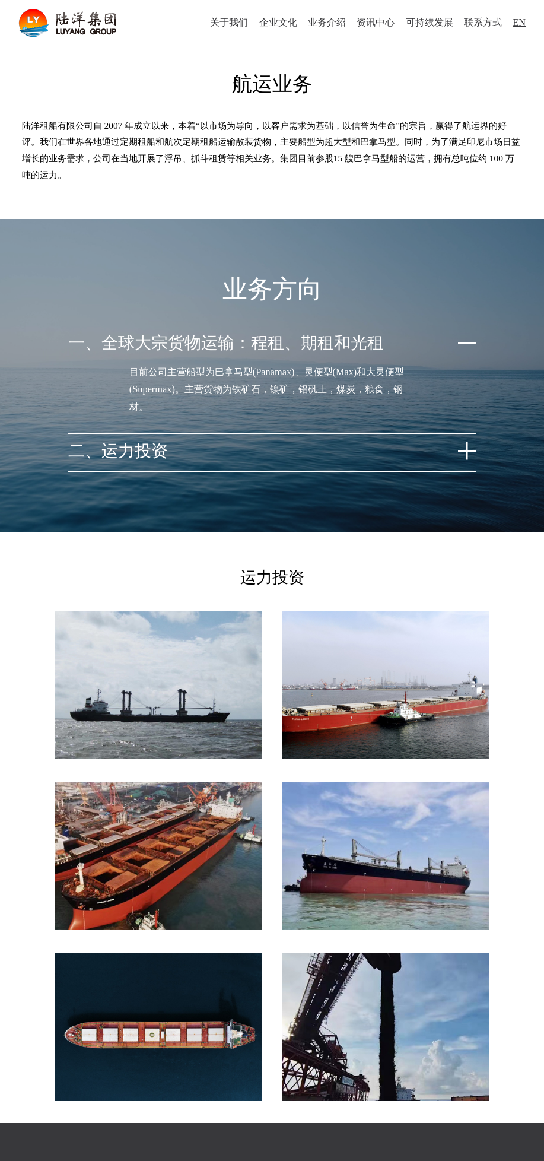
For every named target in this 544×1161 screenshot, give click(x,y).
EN (516, 23)
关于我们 (226, 23)
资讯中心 (373, 23)
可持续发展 (426, 23)
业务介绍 (323, 23)
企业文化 (275, 23)
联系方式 (479, 23)
